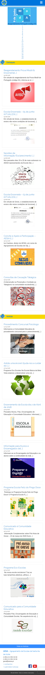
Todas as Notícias (22, 646)
